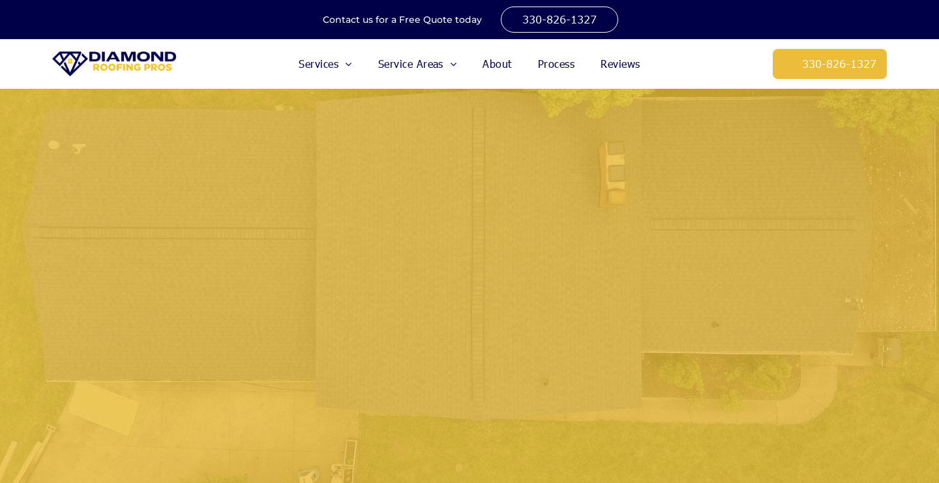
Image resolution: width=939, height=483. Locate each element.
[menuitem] (325, 64)
